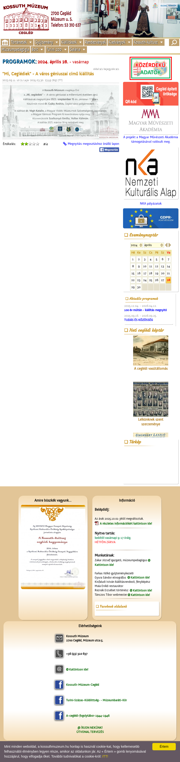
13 (162, 266)
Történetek (19, 42)
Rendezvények (95, 42)
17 (144, 273)
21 (168, 273)
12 (156, 266)
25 (150, 280)
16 (138, 273)
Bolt (35, 49)
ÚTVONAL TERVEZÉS (90, 732)
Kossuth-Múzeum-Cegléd (82, 684)
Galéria (75, 49)
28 (168, 280)
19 (156, 273)
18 (150, 273)
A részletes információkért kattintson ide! (126, 523)
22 (133, 280)
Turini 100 (54, 49)
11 (150, 266)
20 (162, 273)
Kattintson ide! (140, 577)
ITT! (105, 756)
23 (138, 280)
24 (144, 280)
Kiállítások (69, 42)
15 (132, 273)
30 (138, 287)
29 (133, 287)
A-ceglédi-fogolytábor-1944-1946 (87, 715)
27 (162, 280)
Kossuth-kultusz (146, 42)
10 (144, 266)
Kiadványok (117, 42)
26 (156, 280)
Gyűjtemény (44, 42)
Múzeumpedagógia (15, 49)
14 (168, 266)
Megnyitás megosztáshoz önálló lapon (93, 144)
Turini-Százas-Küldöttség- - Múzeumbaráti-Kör (96, 700)
